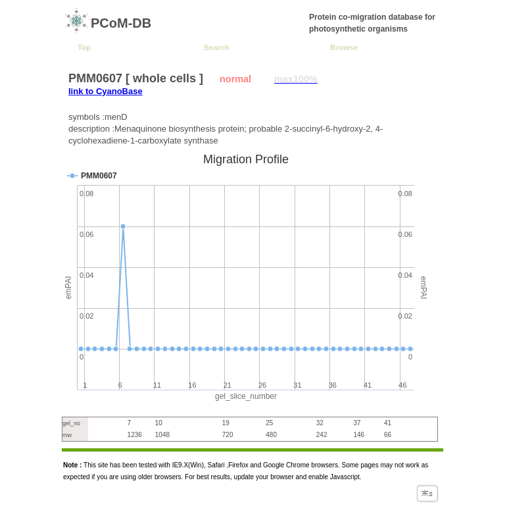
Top (84, 47)
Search (216, 47)
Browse (344, 47)
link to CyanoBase (105, 91)
